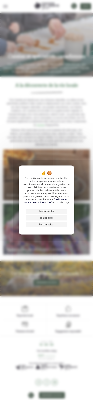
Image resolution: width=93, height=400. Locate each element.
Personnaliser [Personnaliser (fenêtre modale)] (46, 224)
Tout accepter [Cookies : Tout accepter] (46, 211)
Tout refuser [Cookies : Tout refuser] (46, 218)
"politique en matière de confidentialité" (45, 201)
